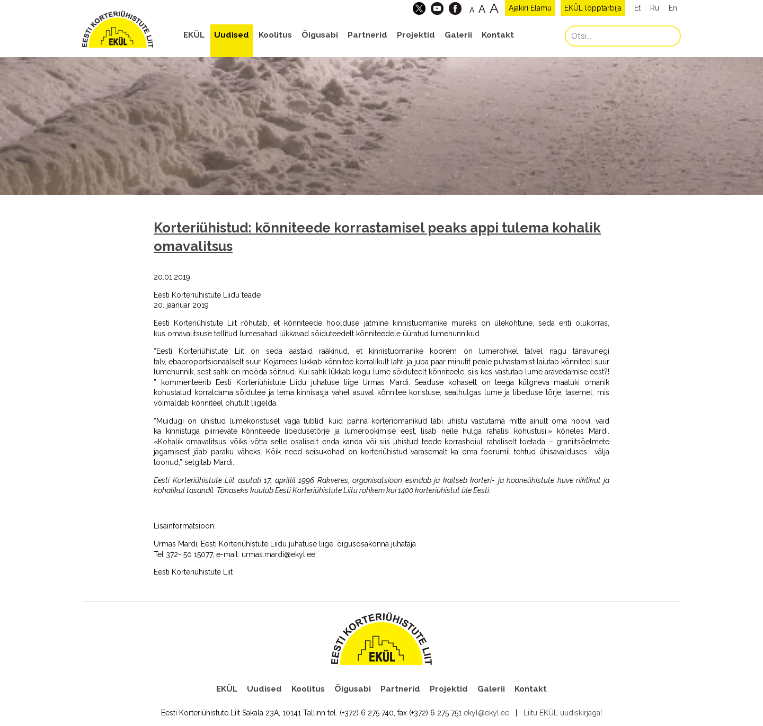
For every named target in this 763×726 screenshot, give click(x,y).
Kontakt (498, 35)
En (673, 8)
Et (637, 8)
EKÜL (194, 35)
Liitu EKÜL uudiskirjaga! (563, 713)
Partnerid (367, 35)
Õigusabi (319, 35)
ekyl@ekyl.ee (486, 713)
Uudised (231, 35)
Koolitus (275, 35)
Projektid (416, 35)
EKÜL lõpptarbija (593, 8)
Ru (654, 8)
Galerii (458, 35)
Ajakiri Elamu (530, 8)
